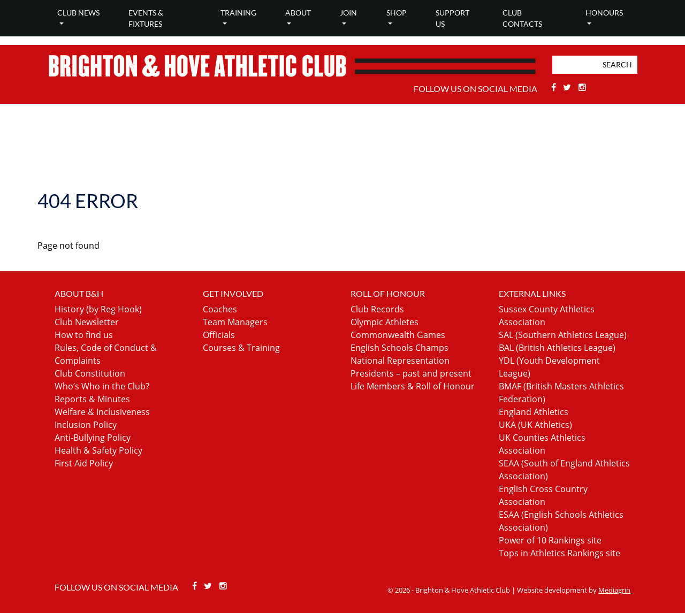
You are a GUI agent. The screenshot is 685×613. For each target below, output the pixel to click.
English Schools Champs (399, 348)
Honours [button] (604, 12)
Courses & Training (241, 348)
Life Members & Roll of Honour (413, 386)
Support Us (452, 18)
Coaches (220, 309)
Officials (219, 335)
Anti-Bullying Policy (93, 437)
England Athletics (533, 412)
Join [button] (348, 12)
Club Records (377, 309)
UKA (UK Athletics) (535, 425)
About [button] (298, 12)
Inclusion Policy (86, 425)
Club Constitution (90, 373)
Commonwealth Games (398, 335)
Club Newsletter (87, 322)
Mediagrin (614, 590)
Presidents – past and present (411, 373)
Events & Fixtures (145, 18)
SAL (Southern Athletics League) (563, 335)
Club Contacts (522, 18)
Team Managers (235, 322)
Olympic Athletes (384, 322)
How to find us (84, 335)
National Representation (400, 360)
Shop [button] (396, 12)
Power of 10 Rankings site (550, 540)
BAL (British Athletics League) (557, 348)
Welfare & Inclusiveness (102, 412)
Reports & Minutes (92, 399)
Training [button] (238, 12)
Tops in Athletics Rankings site (559, 553)
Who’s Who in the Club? (102, 386)
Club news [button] (78, 12)
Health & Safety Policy (98, 450)
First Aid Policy (84, 463)
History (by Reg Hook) (98, 309)
